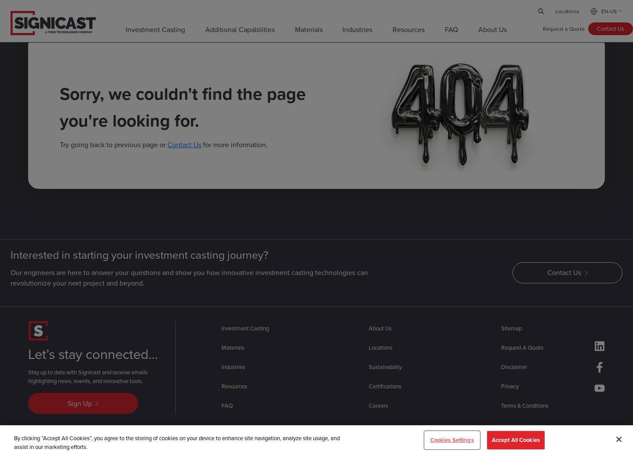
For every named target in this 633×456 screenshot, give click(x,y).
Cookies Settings (452, 441)
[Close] (619, 440)
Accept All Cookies (516, 441)
